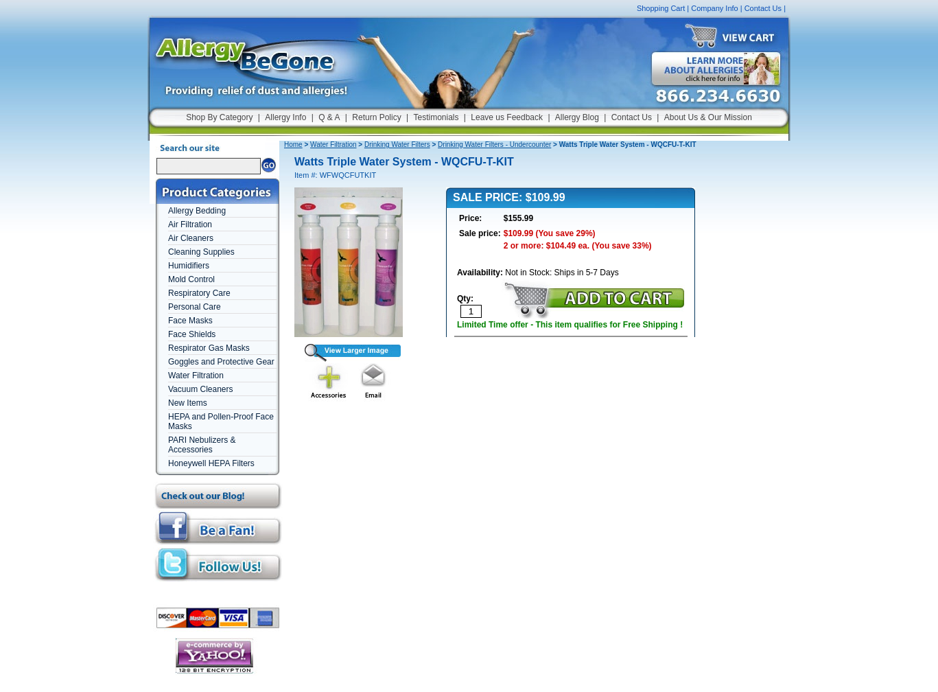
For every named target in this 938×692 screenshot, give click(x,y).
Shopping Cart (661, 8)
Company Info (714, 8)
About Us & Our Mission (708, 117)
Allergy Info (285, 117)
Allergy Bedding (197, 211)
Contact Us (763, 8)
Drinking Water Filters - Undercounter (494, 144)
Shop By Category (219, 117)
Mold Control (191, 279)
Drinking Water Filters (397, 144)
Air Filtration (190, 224)
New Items (187, 403)
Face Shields (191, 334)
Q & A (329, 117)
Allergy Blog (577, 117)
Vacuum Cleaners (200, 389)
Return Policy (376, 117)
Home (293, 144)
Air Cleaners (190, 238)
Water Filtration (196, 375)
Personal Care (194, 307)
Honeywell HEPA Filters (211, 463)
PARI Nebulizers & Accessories (201, 444)
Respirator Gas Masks (209, 348)
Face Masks (190, 320)
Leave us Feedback (507, 117)
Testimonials (435, 117)
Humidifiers (188, 265)
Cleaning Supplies (201, 252)
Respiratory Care (199, 293)
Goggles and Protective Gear (221, 362)
